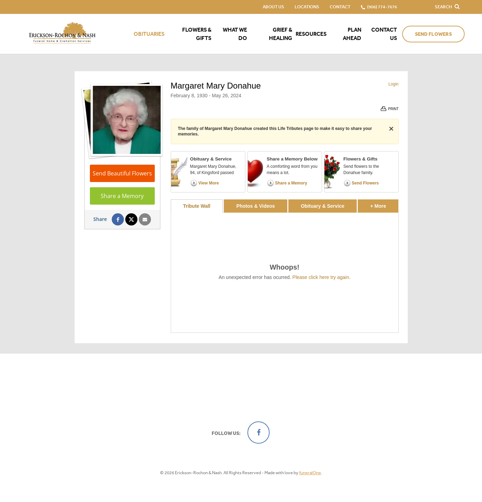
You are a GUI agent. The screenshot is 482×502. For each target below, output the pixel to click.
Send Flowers (433, 34)
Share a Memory (122, 196)
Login (393, 84)
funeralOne (310, 472)
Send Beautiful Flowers (122, 173)
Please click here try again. (321, 277)
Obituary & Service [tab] (322, 206)
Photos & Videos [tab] (255, 206)
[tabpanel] (284, 273)
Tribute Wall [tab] (196, 206)
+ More (384, 204)
